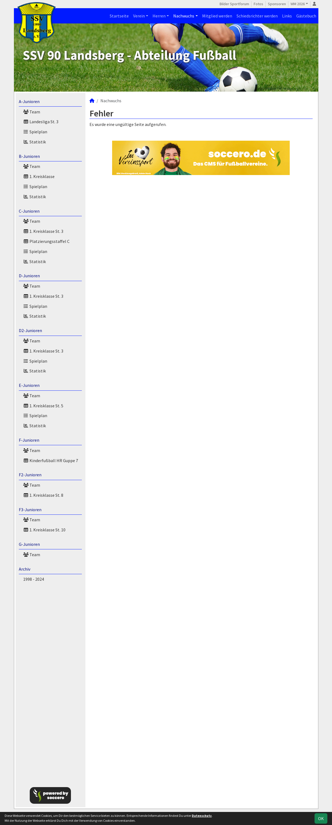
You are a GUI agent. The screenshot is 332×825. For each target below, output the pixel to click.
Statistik (34, 141)
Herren (159, 16)
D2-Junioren (30, 330)
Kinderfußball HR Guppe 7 (50, 460)
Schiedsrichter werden (257, 16)
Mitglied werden (217, 16)
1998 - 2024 (33, 579)
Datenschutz (202, 816)
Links (287, 16)
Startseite (119, 16)
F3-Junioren (30, 509)
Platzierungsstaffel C (46, 241)
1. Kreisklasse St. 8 (43, 495)
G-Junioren (29, 544)
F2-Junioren (30, 474)
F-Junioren (29, 440)
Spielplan (35, 131)
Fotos (258, 3)
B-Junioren (29, 156)
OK (321, 818)
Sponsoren (277, 3)
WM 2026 (298, 3)
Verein (139, 16)
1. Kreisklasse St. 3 (43, 231)
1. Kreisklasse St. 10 (44, 529)
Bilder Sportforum (234, 3)
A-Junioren (29, 101)
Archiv (24, 569)
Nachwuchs (183, 16)
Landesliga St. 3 (40, 121)
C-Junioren (29, 211)
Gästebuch (306, 16)
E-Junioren (29, 385)
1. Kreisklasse (39, 176)
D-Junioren (29, 275)
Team (31, 112)
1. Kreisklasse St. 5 (43, 405)
